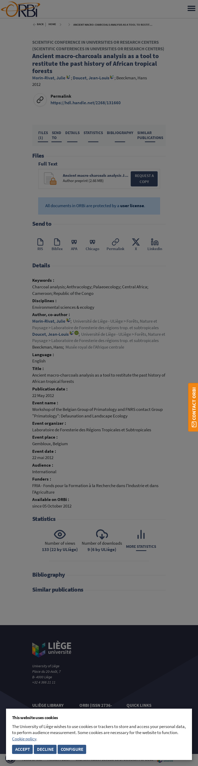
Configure (72, 749)
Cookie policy (24, 739)
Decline (45, 749)
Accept (22, 749)
